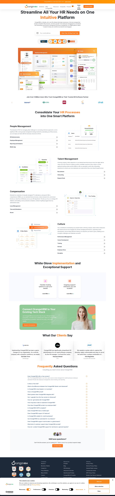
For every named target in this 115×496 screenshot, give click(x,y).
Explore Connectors (29, 325)
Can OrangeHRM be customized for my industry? (41, 419)
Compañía (62, 6)
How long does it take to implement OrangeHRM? (41, 402)
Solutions (41, 6)
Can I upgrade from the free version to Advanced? (42, 397)
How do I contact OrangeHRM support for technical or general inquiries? (48, 427)
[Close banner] (112, 480)
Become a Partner (45, 465)
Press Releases (45, 470)
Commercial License (91, 470)
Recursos (56, 6)
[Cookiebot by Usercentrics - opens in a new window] (9, 493)
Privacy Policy (89, 463)
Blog (65, 465)
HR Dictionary (67, 468)
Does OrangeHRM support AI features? (39, 413)
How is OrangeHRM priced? (35, 391)
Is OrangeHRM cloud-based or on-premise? (40, 389)
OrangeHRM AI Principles (70, 475)
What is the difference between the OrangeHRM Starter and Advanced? (48, 386)
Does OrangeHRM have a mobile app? (38, 410)
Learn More (45, 293)
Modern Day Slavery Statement (93, 475)
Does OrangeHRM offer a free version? (39, 376)
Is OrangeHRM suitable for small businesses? (40, 416)
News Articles (44, 473)
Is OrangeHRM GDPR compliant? (37, 408)
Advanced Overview (69, 470)
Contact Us (43, 468)
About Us (43, 463)
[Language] (73, 6)
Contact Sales (88, 6)
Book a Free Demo (79, 6)
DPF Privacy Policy (90, 473)
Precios (69, 6)
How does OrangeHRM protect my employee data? (42, 405)
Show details (79, 490)
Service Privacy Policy (91, 465)
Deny (99, 492)
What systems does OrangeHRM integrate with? (41, 394)
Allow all (99, 482)
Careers (43, 475)
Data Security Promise (69, 473)
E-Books (66, 463)
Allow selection (99, 487)
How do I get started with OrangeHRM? (39, 400)
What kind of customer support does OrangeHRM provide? (44, 424)
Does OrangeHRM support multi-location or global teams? (44, 421)
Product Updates (68, 477)
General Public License (91, 468)
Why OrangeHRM (48, 7)
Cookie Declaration (91, 477)
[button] (81, 138)
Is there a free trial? (33, 383)
